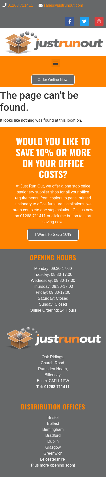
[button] (56, 63)
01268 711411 (20, 5)
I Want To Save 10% (53, 234)
